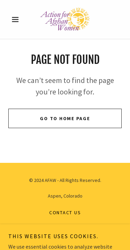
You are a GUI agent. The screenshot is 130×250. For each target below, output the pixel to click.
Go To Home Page (65, 118)
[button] (16, 19)
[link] (64, 19)
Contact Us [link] (65, 212)
